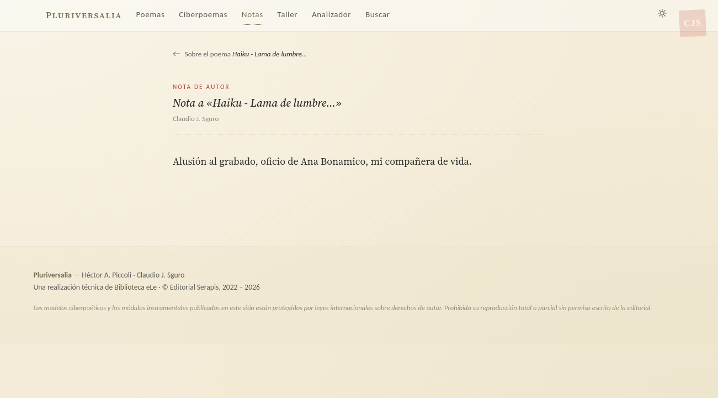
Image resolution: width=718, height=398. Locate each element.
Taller (287, 14)
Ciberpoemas (203, 14)
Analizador (331, 14)
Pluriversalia (84, 15)
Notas (252, 14)
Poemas (150, 14)
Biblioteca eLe (135, 287)
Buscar (377, 14)
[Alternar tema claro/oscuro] (662, 13)
